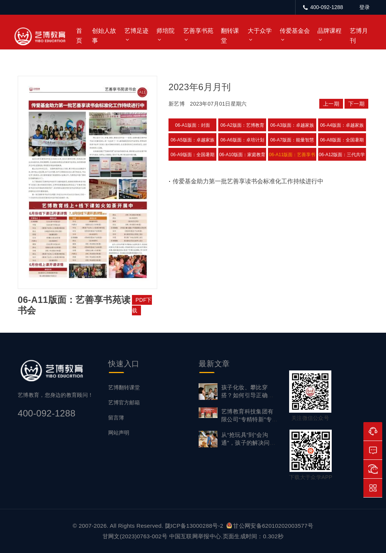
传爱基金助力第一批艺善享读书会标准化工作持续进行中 (248, 181)
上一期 (331, 104)
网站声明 (118, 433)
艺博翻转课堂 (124, 387)
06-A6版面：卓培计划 (242, 140)
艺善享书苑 (198, 31)
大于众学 (260, 31)
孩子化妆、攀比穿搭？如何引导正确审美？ (247, 395)
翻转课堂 (230, 36)
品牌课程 (329, 31)
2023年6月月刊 (199, 87)
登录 (364, 7)
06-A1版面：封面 (192, 125)
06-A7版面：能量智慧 (292, 140)
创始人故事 (104, 36)
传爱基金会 (295, 31)
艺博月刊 (359, 36)
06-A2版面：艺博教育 (242, 125)
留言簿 (116, 418)
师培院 (165, 31)
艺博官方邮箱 (124, 402)
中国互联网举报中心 (195, 536)
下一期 (356, 104)
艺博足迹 (136, 31)
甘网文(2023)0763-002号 (135, 536)
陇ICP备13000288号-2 (195, 525)
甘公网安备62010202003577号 (270, 525)
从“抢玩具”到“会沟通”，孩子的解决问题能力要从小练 (248, 443)
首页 (79, 36)
